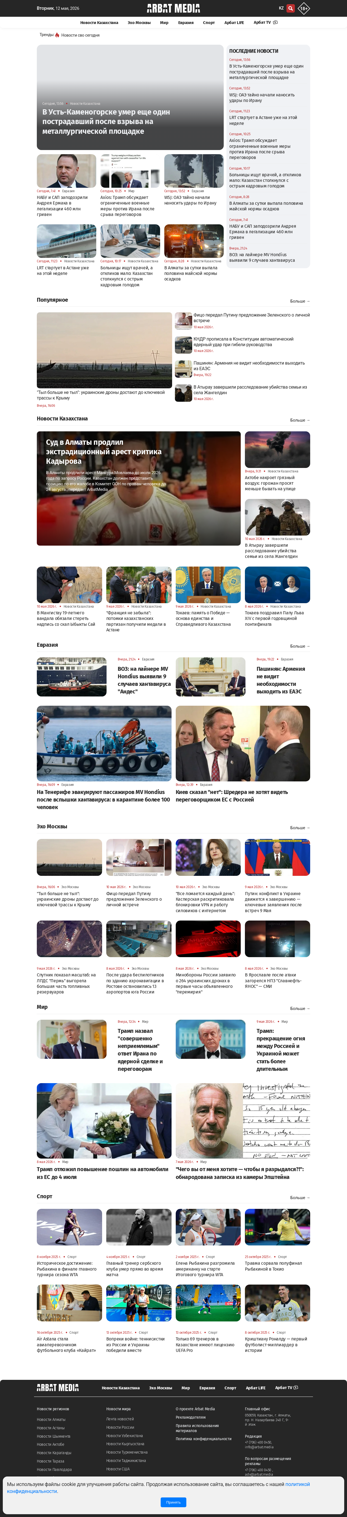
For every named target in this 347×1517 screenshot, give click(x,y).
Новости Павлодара (54, 1469)
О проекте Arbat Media (195, 1409)
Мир (164, 22)
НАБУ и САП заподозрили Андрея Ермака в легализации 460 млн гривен (262, 231)
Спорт (209, 22)
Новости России (120, 1427)
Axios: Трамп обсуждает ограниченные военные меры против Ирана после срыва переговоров (260, 149)
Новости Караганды (54, 1453)
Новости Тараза (50, 1461)
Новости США (118, 1469)
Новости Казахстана (99, 22)
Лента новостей (120, 1419)
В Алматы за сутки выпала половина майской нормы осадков (266, 206)
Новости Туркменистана (127, 1452)
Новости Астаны (51, 1428)
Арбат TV (266, 22)
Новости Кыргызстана (125, 1444)
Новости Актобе (50, 1444)
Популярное (52, 299)
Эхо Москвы (139, 22)
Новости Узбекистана (124, 1435)
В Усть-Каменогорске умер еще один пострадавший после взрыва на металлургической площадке (266, 71)
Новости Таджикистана (126, 1460)
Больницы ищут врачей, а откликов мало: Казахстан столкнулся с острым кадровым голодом (265, 180)
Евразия (186, 22)
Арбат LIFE (234, 22)
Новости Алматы (51, 1419)
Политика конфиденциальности (204, 1439)
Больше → (300, 301)
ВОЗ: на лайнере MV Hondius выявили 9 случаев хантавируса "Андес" (262, 260)
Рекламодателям (191, 1417)
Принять (173, 1502)
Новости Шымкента (54, 1436)
